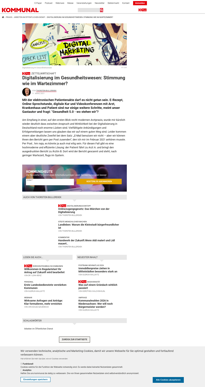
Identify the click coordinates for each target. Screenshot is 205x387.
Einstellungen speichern (35, 379)
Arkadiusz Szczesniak (38, 308)
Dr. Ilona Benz (34, 276)
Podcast (48, 3)
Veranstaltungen (84, 3)
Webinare (60, 3)
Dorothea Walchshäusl (93, 292)
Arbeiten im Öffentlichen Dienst (29, 17)
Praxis (9, 17)
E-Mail (29, 180)
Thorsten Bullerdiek (46, 91)
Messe (70, 3)
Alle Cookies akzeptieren (168, 380)
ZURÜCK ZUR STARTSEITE (74, 340)
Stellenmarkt (113, 3)
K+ (140, 10)
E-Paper (38, 3)
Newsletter (99, 3)
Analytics (27, 370)
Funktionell (28, 364)
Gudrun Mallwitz (36, 292)
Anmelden (140, 3)
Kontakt (125, 3)
